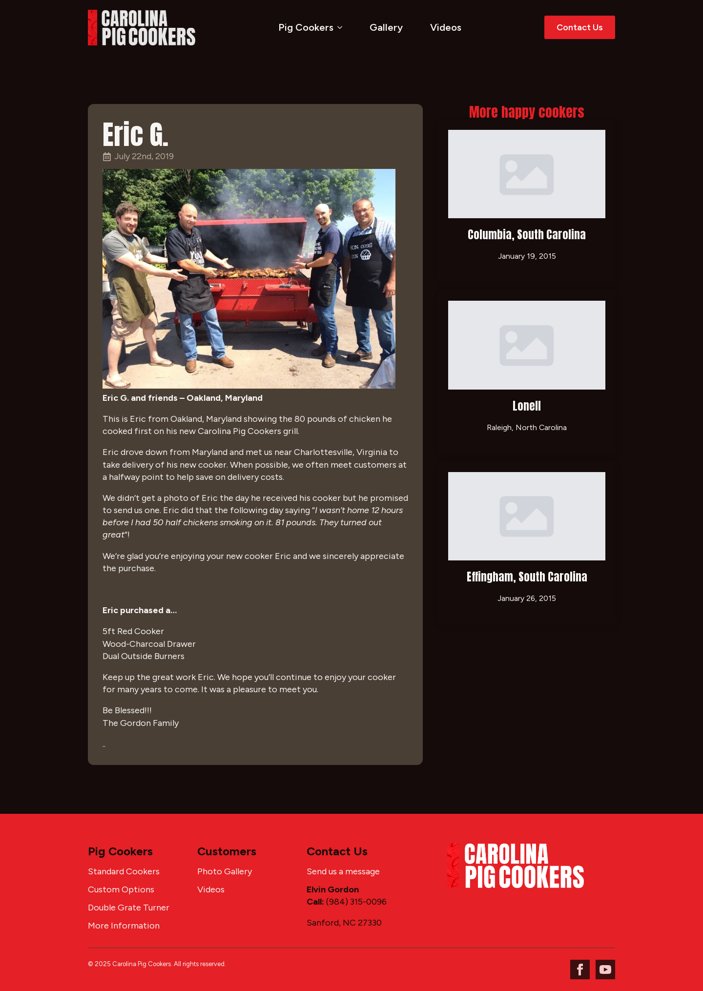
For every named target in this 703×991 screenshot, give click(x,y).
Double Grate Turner (128, 907)
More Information (124, 925)
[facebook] (580, 969)
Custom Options (121, 889)
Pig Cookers (305, 27)
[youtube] (605, 969)
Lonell (527, 406)
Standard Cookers (124, 871)
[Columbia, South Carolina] (526, 174)
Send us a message (343, 871)
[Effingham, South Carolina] (526, 516)
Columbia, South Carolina (527, 234)
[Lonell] (526, 345)
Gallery (386, 27)
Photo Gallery (224, 871)
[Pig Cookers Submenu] (341, 27)
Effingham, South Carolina (527, 576)
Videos (445, 27)
